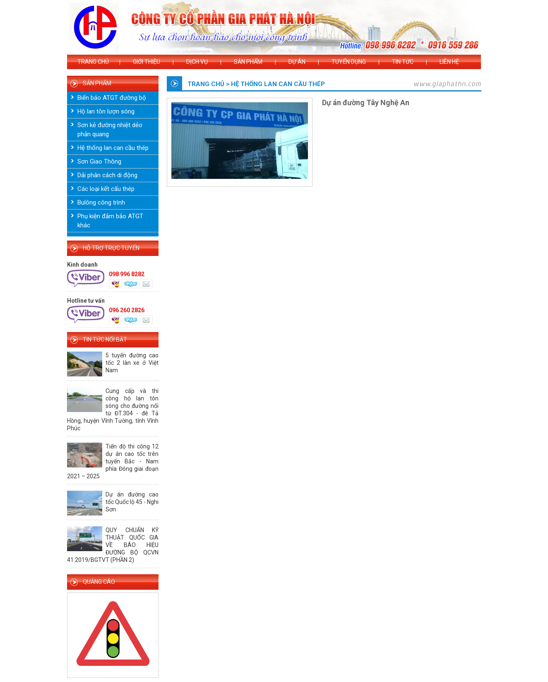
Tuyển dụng (349, 61)
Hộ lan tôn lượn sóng (106, 111)
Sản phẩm (248, 61)
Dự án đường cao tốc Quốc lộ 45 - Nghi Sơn (132, 502)
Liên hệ (449, 61)
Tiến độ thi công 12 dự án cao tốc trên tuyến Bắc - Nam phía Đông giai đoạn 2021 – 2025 (113, 461)
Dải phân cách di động (107, 175)
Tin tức (402, 61)
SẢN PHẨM (97, 83)
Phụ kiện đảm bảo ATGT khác (110, 220)
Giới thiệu (146, 61)
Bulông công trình (101, 202)
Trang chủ (93, 61)
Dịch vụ (197, 61)
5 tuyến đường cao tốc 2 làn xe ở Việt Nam (132, 363)
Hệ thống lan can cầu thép (113, 148)
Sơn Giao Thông (99, 161)
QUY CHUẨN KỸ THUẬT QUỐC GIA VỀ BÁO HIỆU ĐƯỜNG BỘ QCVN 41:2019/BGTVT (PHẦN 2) (113, 545)
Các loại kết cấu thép (106, 189)
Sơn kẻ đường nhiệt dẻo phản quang (109, 129)
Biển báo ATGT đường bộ (111, 97)
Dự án (296, 61)
